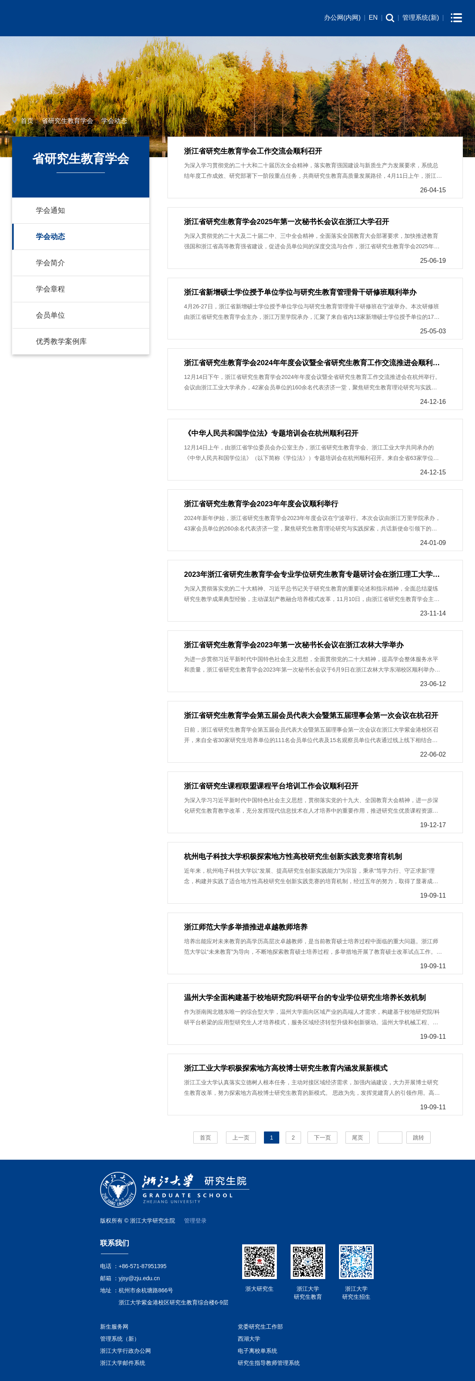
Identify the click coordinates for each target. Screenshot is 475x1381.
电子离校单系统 (257, 1351)
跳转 (418, 1137)
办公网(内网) (342, 17)
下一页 (322, 1137)
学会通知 (50, 210)
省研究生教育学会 (67, 120)
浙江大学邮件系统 (122, 1363)
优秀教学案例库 (61, 341)
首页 (27, 120)
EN (373, 17)
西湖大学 (249, 1338)
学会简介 (50, 263)
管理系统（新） (120, 1338)
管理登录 (195, 1220)
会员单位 (50, 315)
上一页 (240, 1137)
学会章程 (50, 289)
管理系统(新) (420, 17)
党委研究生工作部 (260, 1326)
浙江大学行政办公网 (125, 1351)
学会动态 (114, 120)
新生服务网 (114, 1326)
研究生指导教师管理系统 (269, 1363)
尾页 (357, 1137)
